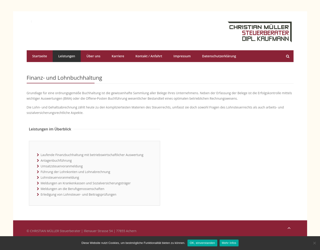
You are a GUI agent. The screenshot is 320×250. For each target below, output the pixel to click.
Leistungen (66, 56)
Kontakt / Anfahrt (148, 56)
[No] (314, 243)
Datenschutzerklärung (219, 56)
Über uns (93, 56)
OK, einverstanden (202, 243)
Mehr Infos (229, 243)
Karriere (118, 56)
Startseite (39, 56)
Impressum (182, 56)
